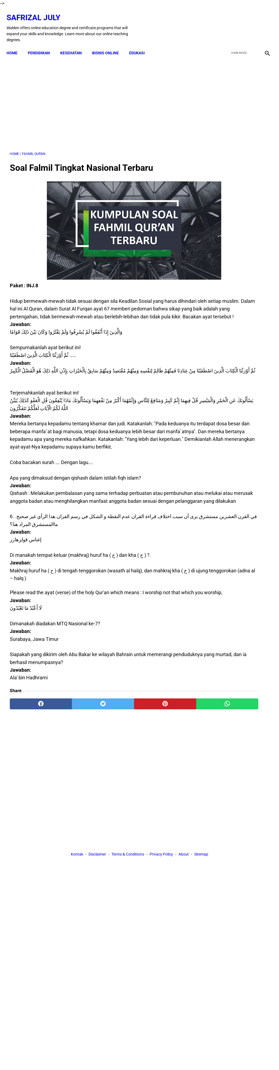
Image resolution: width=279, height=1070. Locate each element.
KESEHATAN (74, 45)
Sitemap (201, 802)
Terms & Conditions (127, 802)
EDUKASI (140, 45)
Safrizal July (36, 12)
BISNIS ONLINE (108, 45)
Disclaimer (97, 802)
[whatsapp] (161, 752)
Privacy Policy (161, 802)
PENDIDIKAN (42, 45)
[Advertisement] (96, 98)
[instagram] (263, 23)
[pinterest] (118, 752)
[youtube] (250, 23)
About (183, 802)
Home (15, 45)
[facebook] (225, 23)
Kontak (77, 802)
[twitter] (238, 23)
